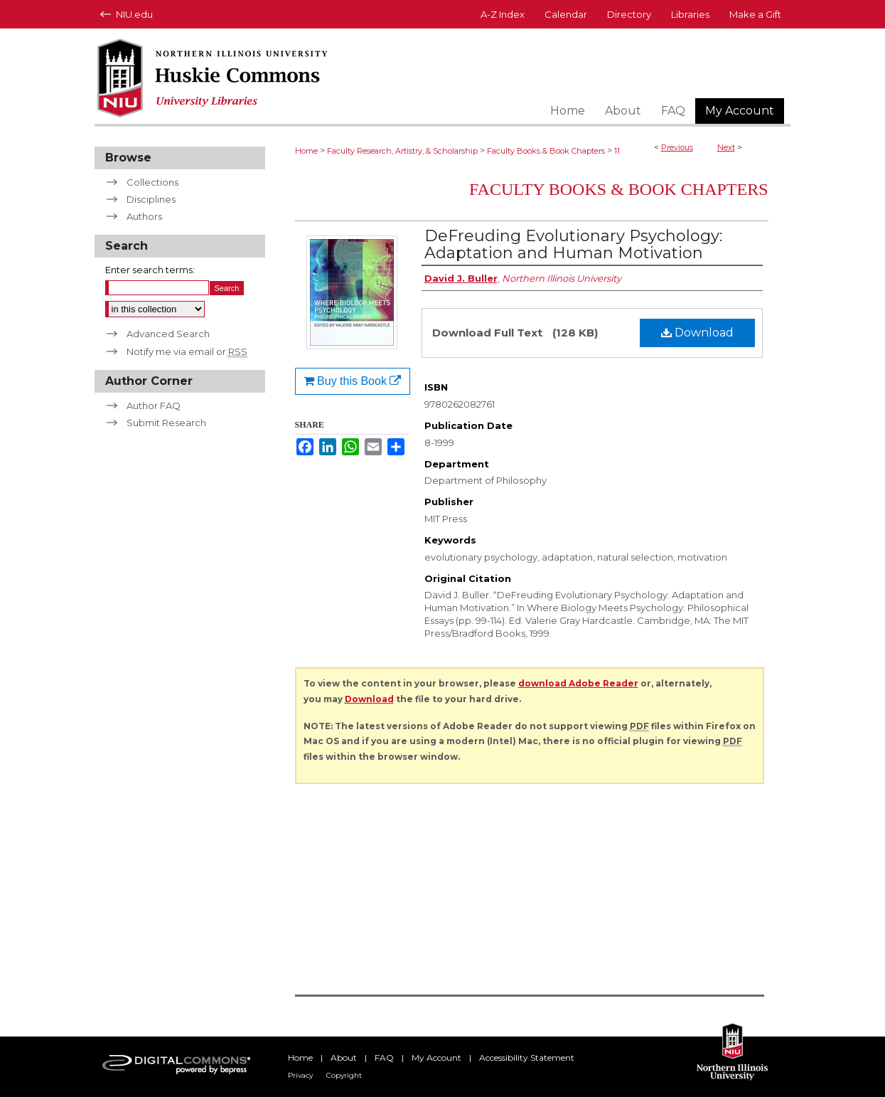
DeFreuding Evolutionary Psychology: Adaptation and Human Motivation (573, 244)
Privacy (300, 1075)
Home (306, 151)
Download (697, 332)
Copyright (344, 1075)
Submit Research (166, 422)
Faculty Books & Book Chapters (546, 151)
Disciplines (151, 199)
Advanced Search (168, 333)
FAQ (384, 1057)
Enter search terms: (150, 269)
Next (726, 147)
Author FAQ (154, 405)
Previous (677, 147)
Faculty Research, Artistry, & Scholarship (402, 151)
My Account (436, 1057)
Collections (152, 182)
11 (617, 151)
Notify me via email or (187, 351)
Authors (144, 216)
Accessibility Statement (526, 1057)
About (344, 1057)
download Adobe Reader (578, 683)
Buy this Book (353, 381)
